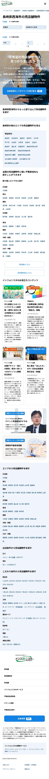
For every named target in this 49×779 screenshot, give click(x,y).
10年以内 (31, 592)
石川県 (23, 217)
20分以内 (10, 584)
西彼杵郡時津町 (10, 151)
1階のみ (5, 637)
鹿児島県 (39, 538)
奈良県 (30, 234)
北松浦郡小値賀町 (11, 159)
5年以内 (18, 592)
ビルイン (6, 618)
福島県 (36, 198)
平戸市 (7, 142)
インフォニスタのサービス (13, 690)
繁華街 (10, 603)
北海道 (5, 190)
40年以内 (10, 596)
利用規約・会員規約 (30, 765)
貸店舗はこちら (24, 264)
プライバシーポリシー (9, 769)
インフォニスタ (7, 10)
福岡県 (5, 252)
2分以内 (12, 581)
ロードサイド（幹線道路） (14, 607)
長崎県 (17, 252)
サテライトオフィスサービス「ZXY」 (15, 749)
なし (8, 629)
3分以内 (18, 581)
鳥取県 (17, 241)
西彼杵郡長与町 (32, 147)
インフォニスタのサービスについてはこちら (24, 99)
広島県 (5, 241)
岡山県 (11, 241)
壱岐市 (27, 142)
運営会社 (27, 769)
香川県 (36, 241)
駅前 (41, 603)
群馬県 (39, 493)
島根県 (23, 241)
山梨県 (8, 209)
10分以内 (38, 581)
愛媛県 (5, 245)
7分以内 (31, 581)
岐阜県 (23, 226)
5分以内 (24, 581)
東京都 (5, 206)
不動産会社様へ (9, 710)
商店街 (5, 603)
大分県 (30, 252)
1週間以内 (16, 644)
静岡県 (11, 226)
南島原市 (21, 147)
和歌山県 (37, 234)
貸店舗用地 (8, 676)
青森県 (11, 198)
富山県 (17, 217)
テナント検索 (9, 703)
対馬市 (20, 142)
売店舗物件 (17, 10)
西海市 (7, 147)
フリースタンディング (17, 618)
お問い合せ (6, 765)
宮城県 (5, 198)
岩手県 (17, 198)
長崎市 (7, 138)
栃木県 (38, 206)
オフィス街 (23, 603)
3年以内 (12, 592)
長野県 (11, 217)
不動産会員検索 (9, 696)
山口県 (30, 241)
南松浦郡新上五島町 (12, 163)
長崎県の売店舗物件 (28, 10)
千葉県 (19, 206)
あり (4, 629)
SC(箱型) (29, 618)
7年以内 (24, 592)
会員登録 (24, 719)
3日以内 (9, 644)
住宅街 (16, 603)
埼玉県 (25, 206)
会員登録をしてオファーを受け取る (24, 91)
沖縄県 (8, 256)
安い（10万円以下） (10, 565)
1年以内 (5, 592)
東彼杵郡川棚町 (10, 155)
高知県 (11, 245)
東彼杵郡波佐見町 (24, 155)
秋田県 (23, 198)
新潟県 (5, 217)
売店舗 (6, 683)
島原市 (22, 138)
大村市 (35, 138)
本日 (4, 644)
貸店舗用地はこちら (25, 273)
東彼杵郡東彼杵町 (24, 151)
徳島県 (42, 241)
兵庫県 (11, 234)
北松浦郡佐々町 (24, 159)
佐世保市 (14, 138)
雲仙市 (13, 147)
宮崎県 (36, 252)
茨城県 (31, 206)
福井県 (30, 217)
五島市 (34, 142)
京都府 (17, 234)
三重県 (17, 226)
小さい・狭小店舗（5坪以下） (13, 557)
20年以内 (39, 592)
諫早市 (29, 138)
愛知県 (5, 226)
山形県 (30, 198)
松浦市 (13, 142)
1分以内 (5, 581)
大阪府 (5, 234)
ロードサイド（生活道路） (34, 607)
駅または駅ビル (33, 603)
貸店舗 (6, 669)
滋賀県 (23, 234)
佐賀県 (11, 252)
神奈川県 (12, 206)
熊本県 (23, 252)
